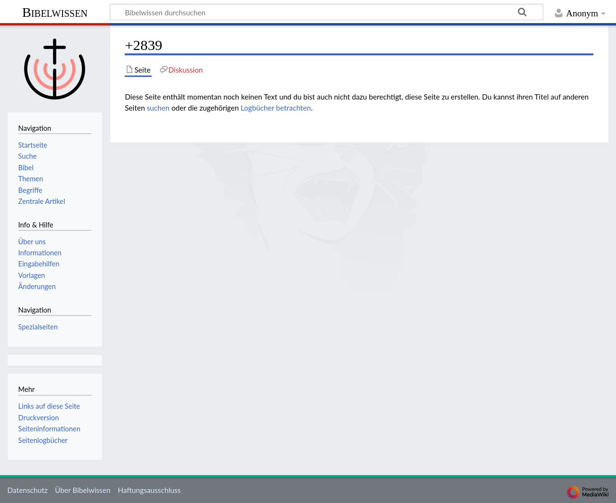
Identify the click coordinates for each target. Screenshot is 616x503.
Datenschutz (27, 490)
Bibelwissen (55, 12)
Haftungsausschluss (149, 490)
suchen (158, 107)
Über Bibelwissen (82, 490)
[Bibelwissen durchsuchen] (326, 12)
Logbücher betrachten (276, 107)
